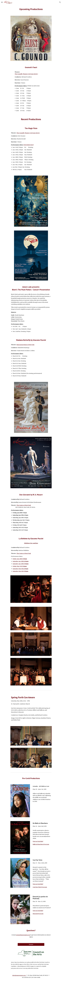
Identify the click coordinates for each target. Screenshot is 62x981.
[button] (2, 2)
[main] (31, 9)
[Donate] (31, 944)
